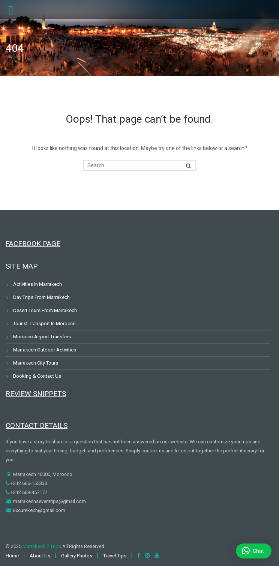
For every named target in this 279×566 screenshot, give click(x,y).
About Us (40, 555)
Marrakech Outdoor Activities (44, 350)
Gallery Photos (76, 555)
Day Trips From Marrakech (41, 297)
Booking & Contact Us (37, 376)
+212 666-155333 (28, 483)
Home (12, 555)
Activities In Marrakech (37, 284)
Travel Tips (114, 555)
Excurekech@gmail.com (38, 510)
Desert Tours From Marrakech (45, 310)
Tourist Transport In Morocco (44, 323)
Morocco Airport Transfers (42, 336)
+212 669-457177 (28, 492)
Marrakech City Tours (35, 363)
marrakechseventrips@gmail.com (49, 501)
